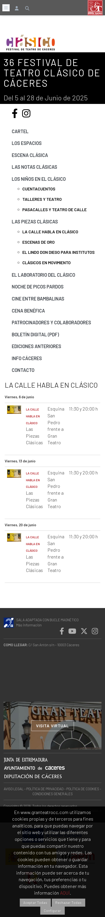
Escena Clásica (30, 155)
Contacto (23, 370)
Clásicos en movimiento (46, 262)
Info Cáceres (27, 358)
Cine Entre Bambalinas (38, 298)
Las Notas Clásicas (34, 167)
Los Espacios (27, 143)
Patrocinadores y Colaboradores (51, 322)
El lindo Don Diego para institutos (58, 252)
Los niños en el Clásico (39, 179)
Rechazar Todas (68, 903)
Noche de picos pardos (38, 286)
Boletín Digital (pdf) (35, 334)
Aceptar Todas (35, 903)
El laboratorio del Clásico (43, 275)
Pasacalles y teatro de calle (54, 209)
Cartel (20, 131)
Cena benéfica (28, 310)
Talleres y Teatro (42, 199)
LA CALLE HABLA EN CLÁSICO (33, 416)
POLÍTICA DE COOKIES (82, 789)
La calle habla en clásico (50, 231)
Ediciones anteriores (36, 346)
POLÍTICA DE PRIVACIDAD (45, 789)
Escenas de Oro (38, 242)
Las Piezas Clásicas (35, 221)
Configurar (52, 911)
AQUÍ (65, 893)
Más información (29, 625)
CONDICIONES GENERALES (52, 794)
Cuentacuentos (38, 188)
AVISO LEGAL (14, 789)
